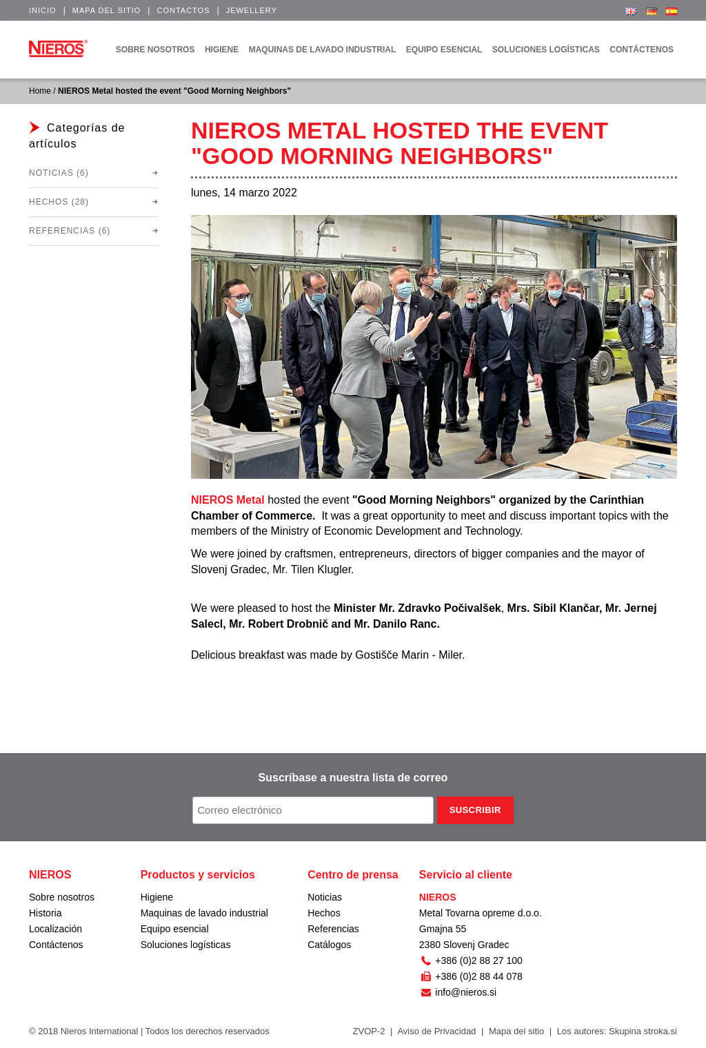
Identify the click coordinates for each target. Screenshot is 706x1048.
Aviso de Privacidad (436, 1031)
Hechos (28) (59, 202)
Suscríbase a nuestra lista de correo (353, 777)
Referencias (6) (69, 231)
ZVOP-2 (369, 1031)
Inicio (43, 10)
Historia (45, 912)
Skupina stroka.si (643, 1031)
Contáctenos (56, 944)
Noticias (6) (59, 173)
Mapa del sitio (106, 10)
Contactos (183, 10)
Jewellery (251, 10)
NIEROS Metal (228, 500)
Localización (55, 928)
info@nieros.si (457, 992)
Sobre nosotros (61, 897)
